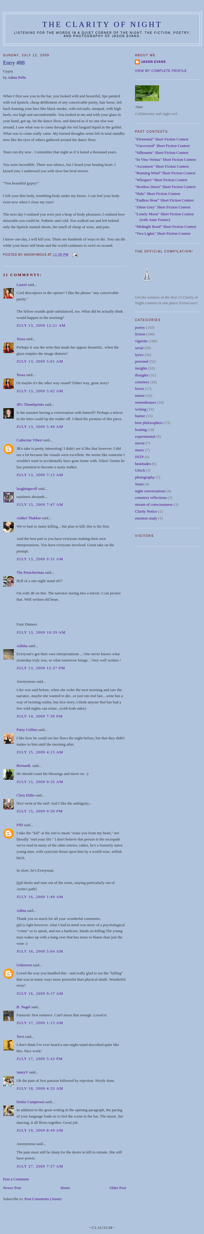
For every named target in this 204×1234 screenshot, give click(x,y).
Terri (20, 1036)
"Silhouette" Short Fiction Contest (161, 152)
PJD (19, 825)
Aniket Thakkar (28, 518)
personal (141, 361)
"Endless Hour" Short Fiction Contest (164, 200)
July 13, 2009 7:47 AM (39, 504)
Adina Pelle (17, 77)
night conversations (150, 491)
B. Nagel (23, 1007)
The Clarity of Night (102, 24)
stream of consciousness (154, 504)
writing (140, 409)
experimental (145, 436)
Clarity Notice (146, 511)
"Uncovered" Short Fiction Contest (162, 145)
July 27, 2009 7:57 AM (39, 1166)
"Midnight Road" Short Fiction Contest (165, 226)
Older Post (118, 1187)
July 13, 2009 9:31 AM (39, 559)
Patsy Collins (26, 729)
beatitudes (143, 463)
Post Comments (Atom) (43, 1199)
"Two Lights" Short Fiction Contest (162, 233)
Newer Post (12, 1187)
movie (140, 443)
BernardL (23, 765)
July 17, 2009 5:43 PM (39, 1058)
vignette (141, 341)
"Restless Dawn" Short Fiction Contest (165, 186)
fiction (140, 334)
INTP (139, 457)
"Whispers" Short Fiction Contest (161, 180)
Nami (139, 484)
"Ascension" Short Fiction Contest (162, 166)
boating (141, 429)
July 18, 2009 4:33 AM (39, 1088)
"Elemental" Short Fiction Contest (161, 139)
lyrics (139, 354)
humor (140, 416)
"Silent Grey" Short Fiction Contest (162, 207)
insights (141, 368)
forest (139, 388)
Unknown (24, 965)
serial (139, 348)
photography (145, 477)
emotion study (146, 518)
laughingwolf (26, 488)
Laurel (21, 284)
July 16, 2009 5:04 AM (39, 951)
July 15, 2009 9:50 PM (39, 811)
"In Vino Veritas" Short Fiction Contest (165, 159)
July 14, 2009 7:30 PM (39, 716)
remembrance (145, 402)
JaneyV (22, 1072)
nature (140, 395)
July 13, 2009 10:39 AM (41, 632)
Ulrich (140, 470)
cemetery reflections (151, 497)
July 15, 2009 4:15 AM (39, 752)
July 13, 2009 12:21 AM (41, 325)
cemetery (142, 382)
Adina (21, 910)
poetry (140, 327)
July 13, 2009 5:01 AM (39, 361)
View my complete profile (161, 70)
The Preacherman (30, 572)
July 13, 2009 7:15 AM (39, 475)
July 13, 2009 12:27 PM (40, 668)
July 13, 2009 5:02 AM (39, 391)
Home (65, 1187)
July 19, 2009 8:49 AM (39, 1130)
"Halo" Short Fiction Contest (157, 193)
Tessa (20, 339)
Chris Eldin (25, 795)
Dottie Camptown (30, 1102)
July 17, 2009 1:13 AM (39, 1022)
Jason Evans (153, 61)
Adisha (22, 646)
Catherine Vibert (29, 440)
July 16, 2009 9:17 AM (39, 993)
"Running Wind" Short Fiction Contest (165, 173)
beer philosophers (149, 422)
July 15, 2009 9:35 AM (39, 781)
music (139, 450)
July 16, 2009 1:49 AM (39, 896)
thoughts (141, 375)
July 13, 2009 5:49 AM (39, 426)
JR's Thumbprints (30, 404)
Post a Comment (16, 1179)
